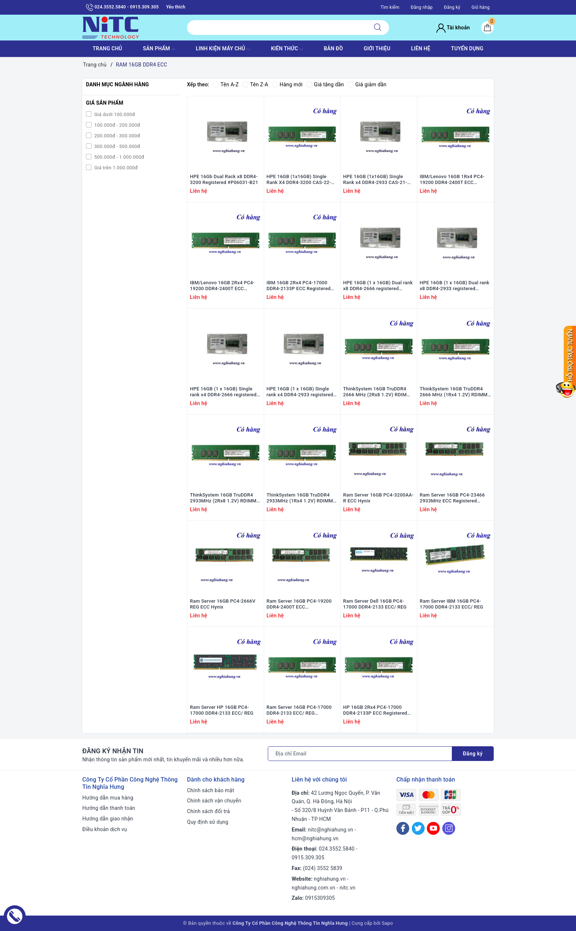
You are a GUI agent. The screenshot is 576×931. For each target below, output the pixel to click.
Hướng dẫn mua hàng (107, 798)
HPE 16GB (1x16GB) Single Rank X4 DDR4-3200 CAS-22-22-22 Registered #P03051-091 (301, 180)
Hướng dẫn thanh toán (108, 808)
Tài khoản (453, 27)
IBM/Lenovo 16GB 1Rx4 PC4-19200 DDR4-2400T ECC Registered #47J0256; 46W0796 (455, 180)
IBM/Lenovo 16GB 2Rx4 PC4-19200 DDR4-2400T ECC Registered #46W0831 (222, 286)
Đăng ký (452, 7)
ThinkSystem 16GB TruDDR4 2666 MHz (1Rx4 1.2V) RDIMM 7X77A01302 (454, 392)
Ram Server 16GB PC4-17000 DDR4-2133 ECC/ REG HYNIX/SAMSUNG (299, 710)
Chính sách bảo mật (210, 790)
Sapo (387, 923)
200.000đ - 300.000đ (116, 135)
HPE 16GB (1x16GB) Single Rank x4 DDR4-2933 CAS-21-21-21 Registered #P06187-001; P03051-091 (378, 180)
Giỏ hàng (481, 7)
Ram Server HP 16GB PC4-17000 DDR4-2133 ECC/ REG (221, 710)
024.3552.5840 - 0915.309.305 (122, 7)
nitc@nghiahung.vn (330, 830)
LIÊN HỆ (420, 48)
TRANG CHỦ (107, 48)
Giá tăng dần (325, 84)
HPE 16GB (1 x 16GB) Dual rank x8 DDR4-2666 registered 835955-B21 (378, 286)
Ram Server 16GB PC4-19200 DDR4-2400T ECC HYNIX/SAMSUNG (299, 604)
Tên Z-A (255, 84)
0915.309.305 (308, 857)
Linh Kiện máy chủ (223, 49)
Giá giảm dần (367, 84)
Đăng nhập (422, 7)
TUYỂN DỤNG (467, 48)
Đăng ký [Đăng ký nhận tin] (473, 754)
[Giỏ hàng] (487, 27)
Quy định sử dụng (207, 822)
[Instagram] (448, 828)
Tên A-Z (225, 84)
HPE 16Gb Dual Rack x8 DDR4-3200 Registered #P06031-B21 (224, 179)
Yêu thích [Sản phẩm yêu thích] (175, 7)
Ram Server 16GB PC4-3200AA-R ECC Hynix (378, 498)
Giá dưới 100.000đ (114, 114)
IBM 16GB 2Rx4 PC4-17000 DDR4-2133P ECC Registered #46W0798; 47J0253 (299, 286)
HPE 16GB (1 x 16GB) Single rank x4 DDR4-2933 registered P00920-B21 (300, 392)
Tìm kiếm (390, 7)
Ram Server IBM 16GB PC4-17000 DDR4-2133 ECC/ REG (451, 604)
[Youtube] (433, 828)
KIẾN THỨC (287, 49)
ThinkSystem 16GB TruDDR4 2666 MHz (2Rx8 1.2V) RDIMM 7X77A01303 (377, 392)
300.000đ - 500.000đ (116, 146)
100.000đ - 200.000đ (116, 125)
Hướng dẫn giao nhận (107, 819)
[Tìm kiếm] (377, 27)
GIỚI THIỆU (377, 48)
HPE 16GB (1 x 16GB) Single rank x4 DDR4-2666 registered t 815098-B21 (224, 392)
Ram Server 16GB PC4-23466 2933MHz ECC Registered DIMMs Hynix (452, 498)
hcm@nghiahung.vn (315, 838)
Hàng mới (287, 84)
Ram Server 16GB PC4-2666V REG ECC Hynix (222, 604)
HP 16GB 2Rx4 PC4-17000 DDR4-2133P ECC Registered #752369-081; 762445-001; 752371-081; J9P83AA (375, 710)
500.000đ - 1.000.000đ (118, 157)
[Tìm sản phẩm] (277, 27)
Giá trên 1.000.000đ (115, 167)
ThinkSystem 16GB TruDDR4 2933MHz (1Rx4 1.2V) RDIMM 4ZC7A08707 (300, 498)
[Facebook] (402, 828)
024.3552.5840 (336, 849)
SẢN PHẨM (159, 49)
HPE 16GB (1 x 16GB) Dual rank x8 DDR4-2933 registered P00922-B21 (455, 286)
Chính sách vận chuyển (214, 801)
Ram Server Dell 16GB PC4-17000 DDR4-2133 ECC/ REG (375, 604)
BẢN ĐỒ (333, 48)
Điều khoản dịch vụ (104, 829)
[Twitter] (418, 828)
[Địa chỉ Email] (360, 753)
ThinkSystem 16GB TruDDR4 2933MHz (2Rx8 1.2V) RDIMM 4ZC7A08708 (223, 498)
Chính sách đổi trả (208, 811)
